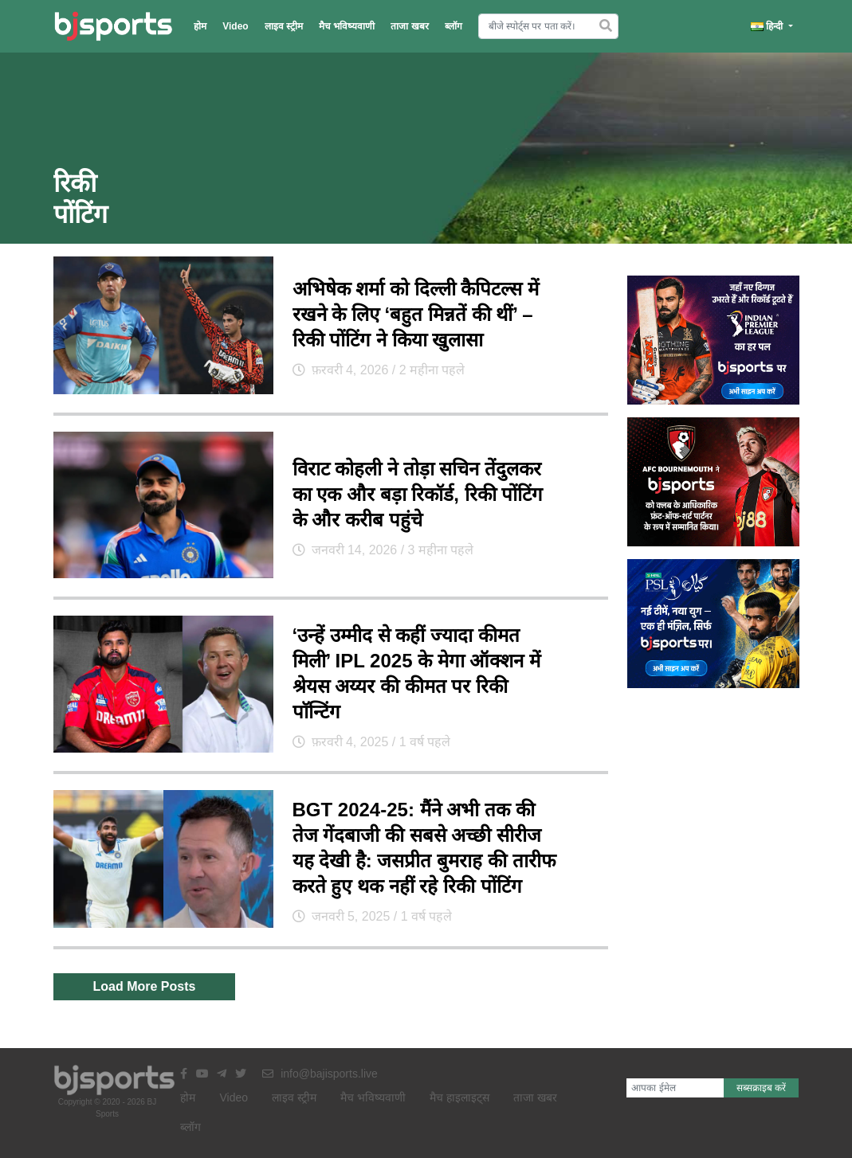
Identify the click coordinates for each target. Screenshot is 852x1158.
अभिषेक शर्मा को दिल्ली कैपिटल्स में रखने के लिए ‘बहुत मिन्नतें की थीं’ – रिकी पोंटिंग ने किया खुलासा (416, 314)
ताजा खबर (409, 26)
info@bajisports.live (320, 1073)
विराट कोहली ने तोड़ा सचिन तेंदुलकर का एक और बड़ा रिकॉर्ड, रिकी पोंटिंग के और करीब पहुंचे (418, 494)
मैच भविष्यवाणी (347, 26)
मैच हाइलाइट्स (459, 1097)
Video (235, 26)
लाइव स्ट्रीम (284, 26)
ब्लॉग (453, 26)
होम (200, 26)
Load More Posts (144, 986)
